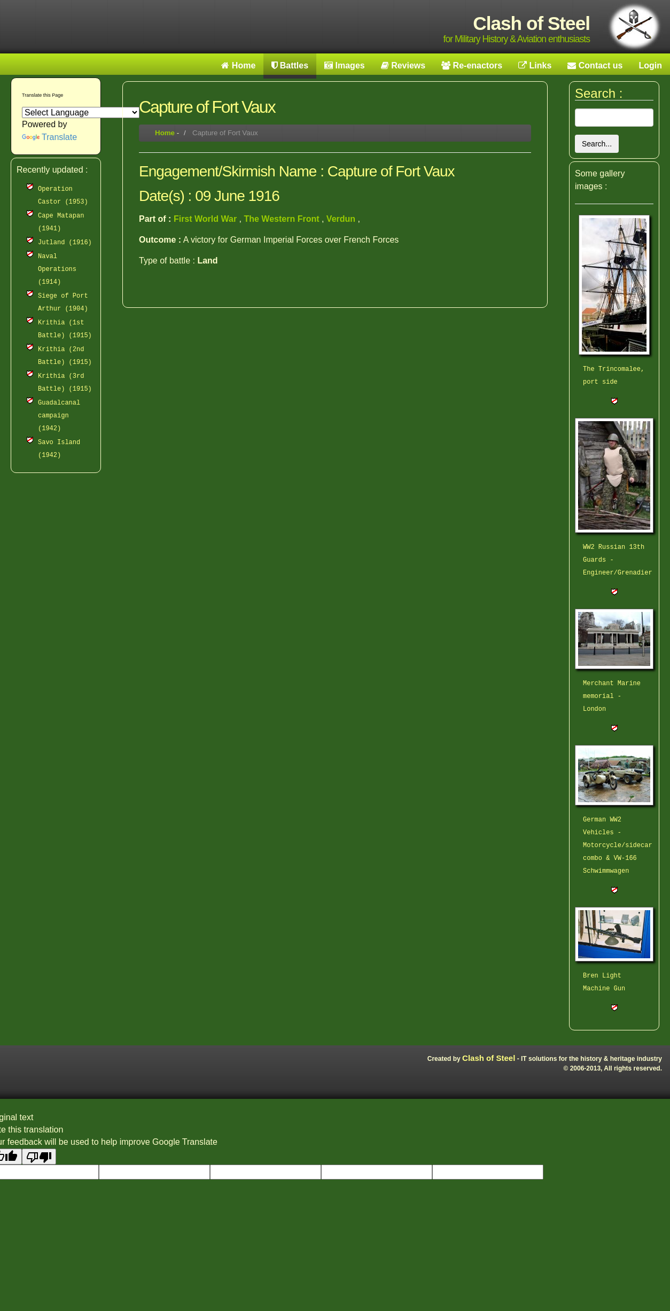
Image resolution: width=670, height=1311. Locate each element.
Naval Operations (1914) (57, 269)
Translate (49, 137)
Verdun (342, 218)
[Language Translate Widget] (80, 112)
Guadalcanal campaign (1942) (59, 415)
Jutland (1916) (65, 242)
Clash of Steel (488, 1057)
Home (165, 133)
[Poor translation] (39, 1157)
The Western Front (283, 218)
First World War (206, 218)
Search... (597, 143)
